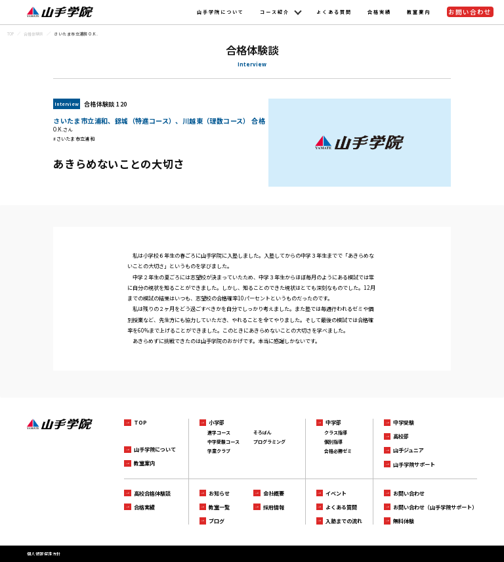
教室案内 (418, 12)
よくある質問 (334, 12)
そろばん (262, 432)
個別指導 (333, 441)
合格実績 (379, 12)
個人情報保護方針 (44, 554)
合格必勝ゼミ (338, 451)
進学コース (218, 432)
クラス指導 (335, 432)
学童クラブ (218, 451)
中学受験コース (223, 441)
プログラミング (269, 441)
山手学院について (220, 12)
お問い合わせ (470, 12)
